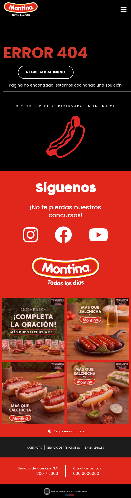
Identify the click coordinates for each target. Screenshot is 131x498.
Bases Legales (94, 447)
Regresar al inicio (45, 72)
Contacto (34, 447)
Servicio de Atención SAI (63, 447)
